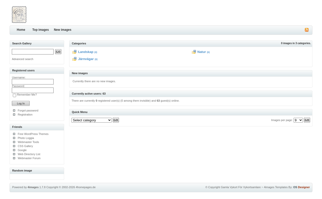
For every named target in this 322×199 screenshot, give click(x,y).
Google (22, 150)
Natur (201, 52)
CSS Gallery (25, 146)
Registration (25, 114)
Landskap (85, 52)
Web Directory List (29, 154)
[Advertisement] (253, 13)
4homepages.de (86, 187)
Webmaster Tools (28, 142)
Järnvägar (86, 59)
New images (62, 30)
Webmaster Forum (29, 158)
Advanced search (22, 59)
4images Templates (276, 187)
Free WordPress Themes (33, 133)
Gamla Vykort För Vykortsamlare (241, 187)
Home (21, 30)
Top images (40, 30)
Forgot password (28, 110)
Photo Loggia (26, 137)
